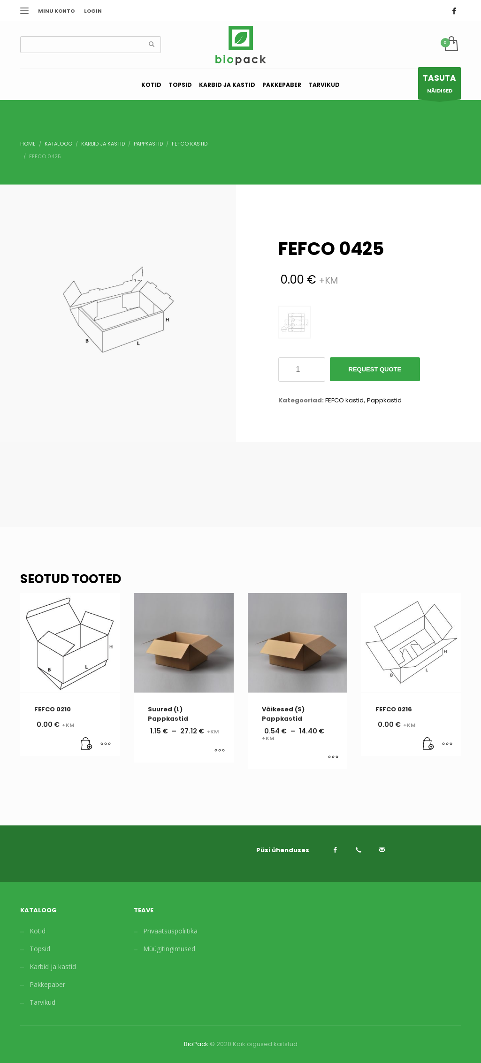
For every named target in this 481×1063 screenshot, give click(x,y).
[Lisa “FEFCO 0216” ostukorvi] (428, 744)
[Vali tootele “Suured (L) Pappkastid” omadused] (219, 751)
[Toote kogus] (301, 369)
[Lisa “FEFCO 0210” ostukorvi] (86, 744)
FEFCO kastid (344, 400)
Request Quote (375, 369)
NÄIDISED (439, 86)
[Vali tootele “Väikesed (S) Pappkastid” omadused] (333, 757)
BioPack (196, 1044)
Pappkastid (384, 400)
